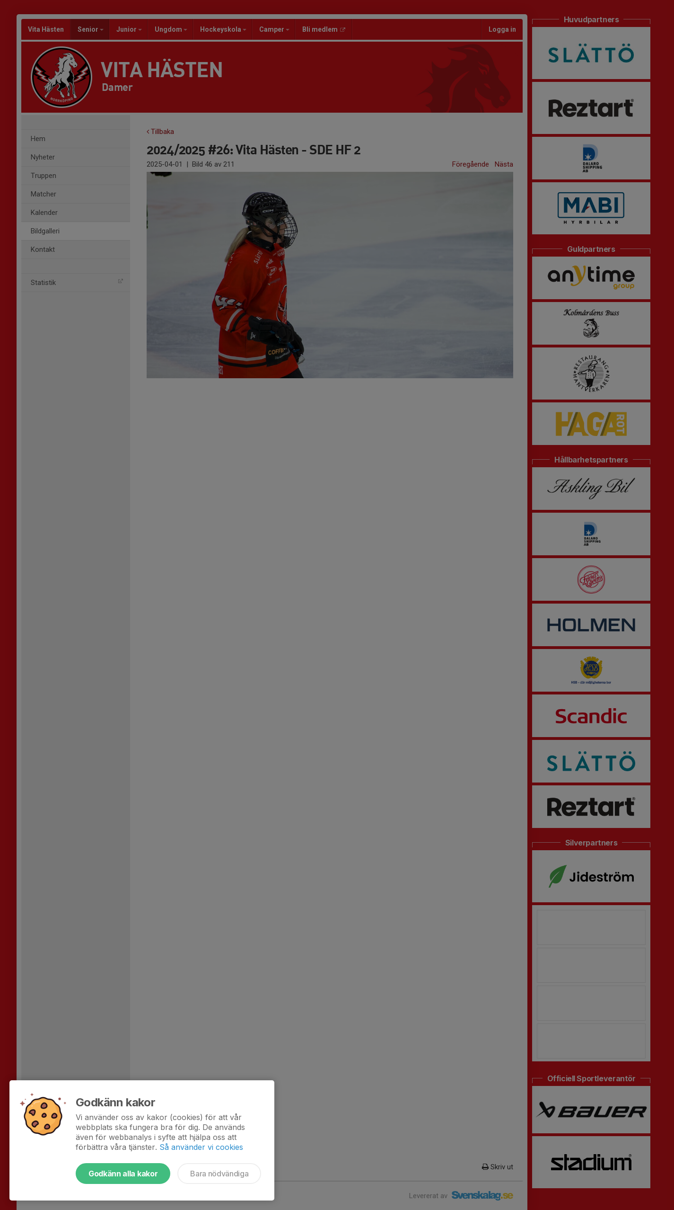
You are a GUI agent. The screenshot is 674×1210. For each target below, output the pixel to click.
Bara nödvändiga (219, 1173)
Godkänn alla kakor (123, 1173)
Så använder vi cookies (201, 1147)
